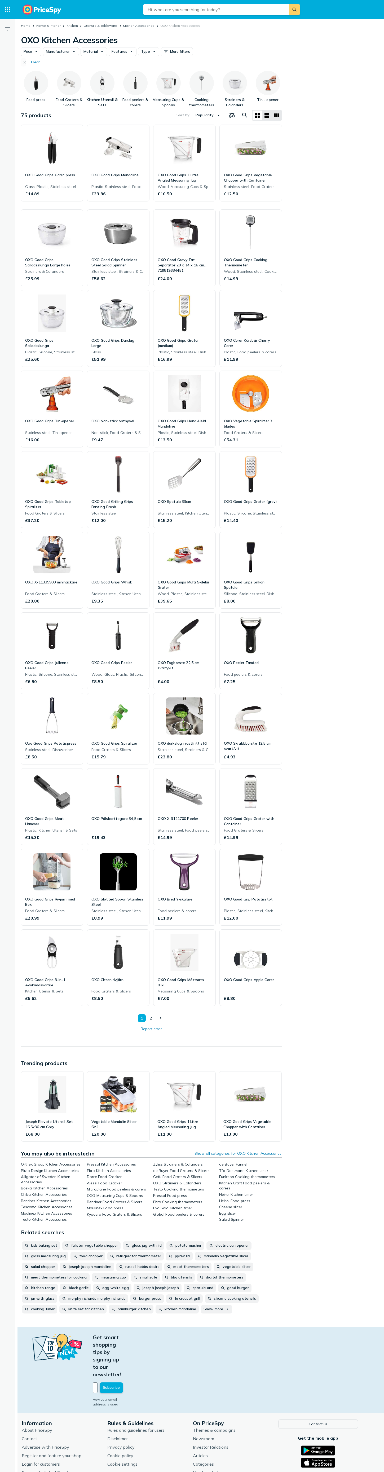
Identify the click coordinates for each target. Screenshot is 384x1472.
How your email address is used (120, 1362)
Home (25, 26)
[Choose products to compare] (232, 115)
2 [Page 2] (150, 1018)
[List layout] (267, 115)
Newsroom (206, 1401)
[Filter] (7, 28)
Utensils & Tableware (100, 26)
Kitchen (72, 26)
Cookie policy (123, 1418)
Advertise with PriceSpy (48, 1409)
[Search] (294, 9)
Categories (205, 1426)
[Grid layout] (257, 115)
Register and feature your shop (54, 1418)
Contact (31, 1401)
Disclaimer (120, 1401)
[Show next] (160, 1018)
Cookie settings (125, 1426)
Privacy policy (123, 1409)
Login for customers (43, 1426)
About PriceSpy (39, 1392)
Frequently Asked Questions (51, 1435)
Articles (202, 1418)
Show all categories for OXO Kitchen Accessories (238, 1153)
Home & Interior (48, 26)
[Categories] (7, 9)
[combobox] (216, 9)
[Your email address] (131, 1350)
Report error (151, 1028)
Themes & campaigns (216, 1392)
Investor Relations (213, 1409)
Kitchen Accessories (139, 26)
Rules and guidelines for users (138, 1392)
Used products (209, 1435)
